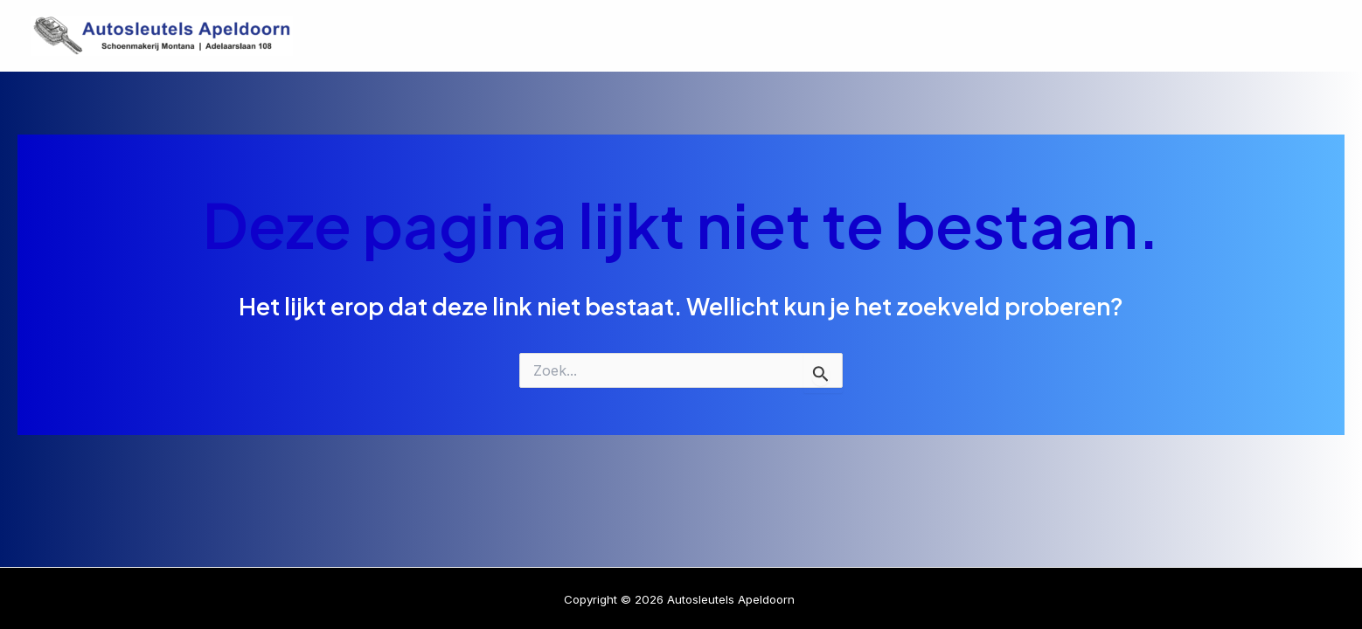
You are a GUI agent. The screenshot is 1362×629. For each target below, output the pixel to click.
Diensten (1074, 35)
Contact (1284, 35)
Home (981, 35)
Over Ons (1181, 35)
